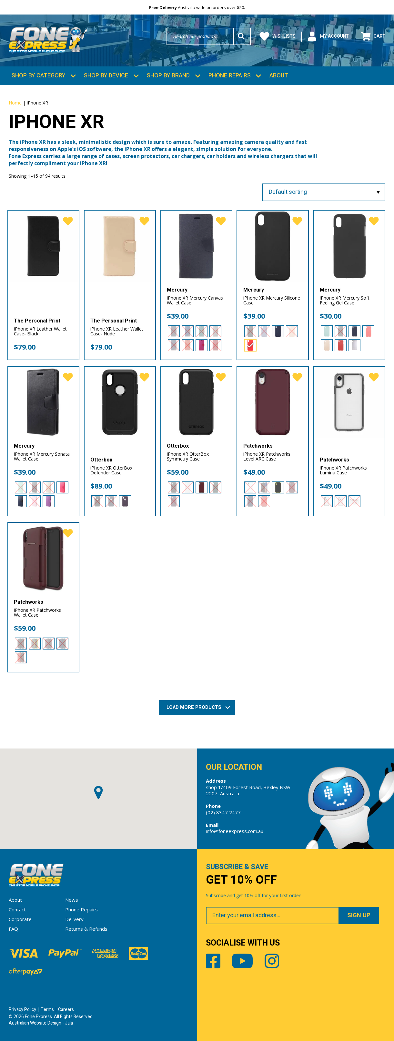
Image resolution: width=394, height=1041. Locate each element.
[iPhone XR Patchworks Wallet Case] (43, 558)
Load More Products (197, 707)
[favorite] (68, 221)
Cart (373, 37)
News (71, 900)
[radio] (173, 331)
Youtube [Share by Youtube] (242, 961)
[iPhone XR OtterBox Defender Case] (120, 402)
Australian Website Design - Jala (41, 1023)
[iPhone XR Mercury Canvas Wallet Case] (196, 246)
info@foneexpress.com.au (234, 831)
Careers (66, 1009)
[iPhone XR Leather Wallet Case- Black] (43, 246)
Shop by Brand (168, 75)
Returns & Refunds (86, 929)
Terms (47, 1009)
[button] (98, 792)
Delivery (74, 919)
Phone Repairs (229, 75)
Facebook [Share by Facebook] (213, 961)
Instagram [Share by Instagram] (272, 961)
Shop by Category (38, 75)
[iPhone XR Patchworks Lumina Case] (349, 402)
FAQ (13, 929)
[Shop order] (323, 192)
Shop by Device (106, 75)
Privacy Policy (22, 1009)
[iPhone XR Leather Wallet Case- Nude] (120, 246)
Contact (17, 909)
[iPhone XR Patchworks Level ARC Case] (272, 402)
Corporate (20, 919)
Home (15, 103)
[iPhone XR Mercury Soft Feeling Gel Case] (349, 246)
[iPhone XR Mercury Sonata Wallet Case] (43, 402)
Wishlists (277, 37)
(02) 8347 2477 (223, 812)
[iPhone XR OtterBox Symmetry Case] (196, 402)
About (278, 75)
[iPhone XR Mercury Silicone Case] (272, 246)
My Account (328, 37)
